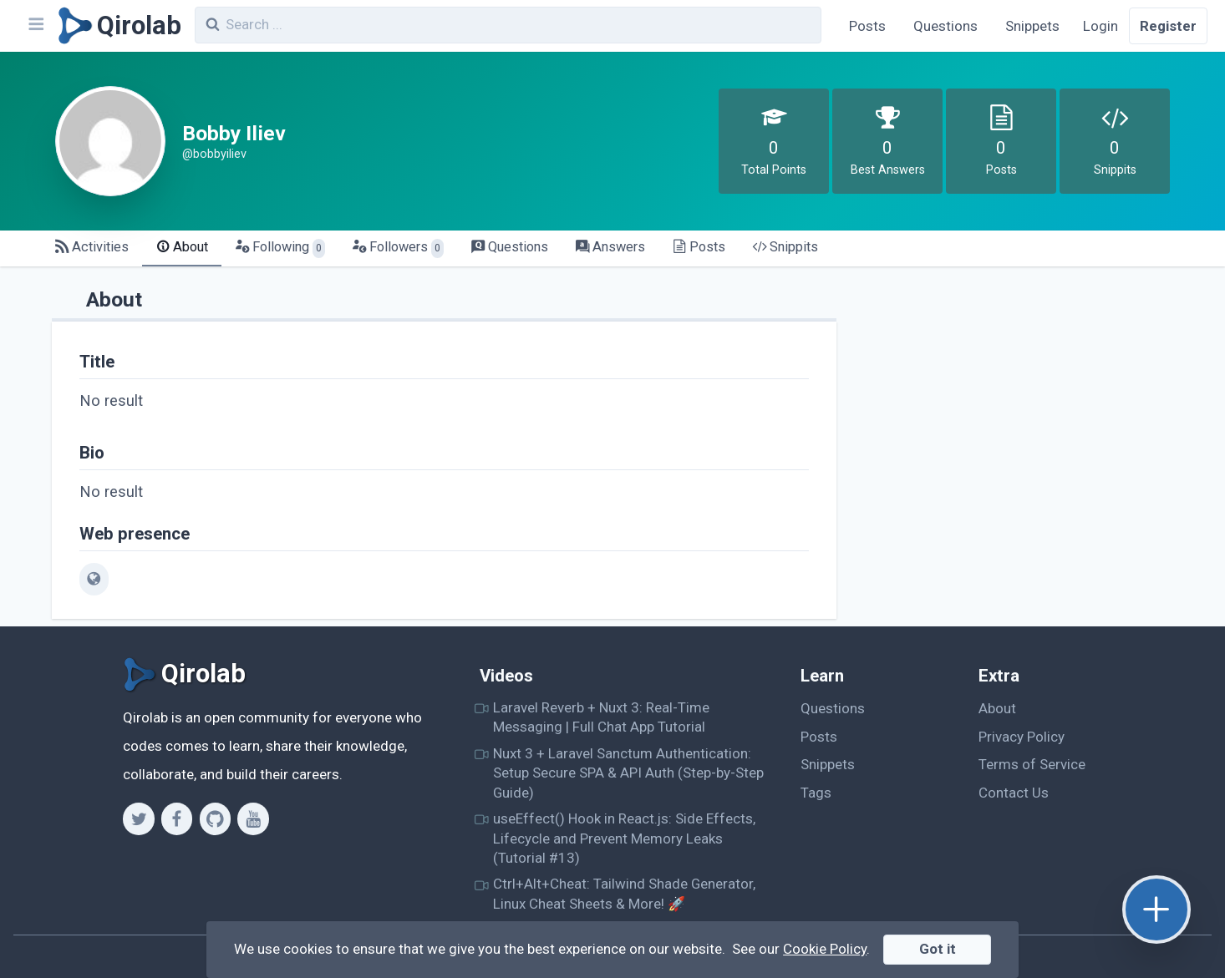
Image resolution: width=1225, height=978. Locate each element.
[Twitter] (138, 818)
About (997, 708)
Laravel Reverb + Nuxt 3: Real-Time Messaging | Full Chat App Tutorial (601, 717)
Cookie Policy (825, 948)
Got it (937, 948)
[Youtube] (252, 818)
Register (1168, 26)
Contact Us (1013, 792)
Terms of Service (1031, 764)
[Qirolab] (116, 26)
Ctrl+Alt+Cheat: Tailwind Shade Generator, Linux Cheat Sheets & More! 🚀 (624, 893)
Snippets (1032, 26)
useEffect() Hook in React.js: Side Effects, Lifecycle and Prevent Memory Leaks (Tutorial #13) (624, 838)
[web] (94, 579)
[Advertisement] (1022, 397)
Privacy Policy (1021, 736)
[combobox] (508, 25)
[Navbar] (35, 26)
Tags (816, 792)
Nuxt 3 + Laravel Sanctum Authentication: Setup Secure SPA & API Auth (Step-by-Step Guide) (628, 773)
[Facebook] (176, 818)
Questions (945, 26)
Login (1100, 26)
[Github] (215, 818)
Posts (867, 26)
